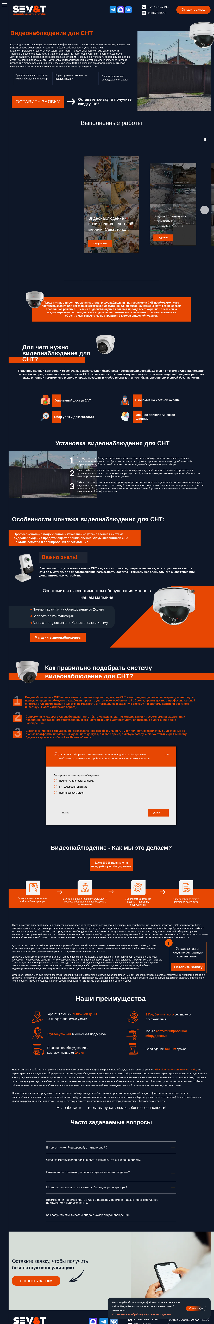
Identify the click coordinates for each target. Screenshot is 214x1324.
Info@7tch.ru (157, 13)
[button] (193, 10)
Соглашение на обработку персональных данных (141, 1314)
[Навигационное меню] (4, 5)
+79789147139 (158, 7)
